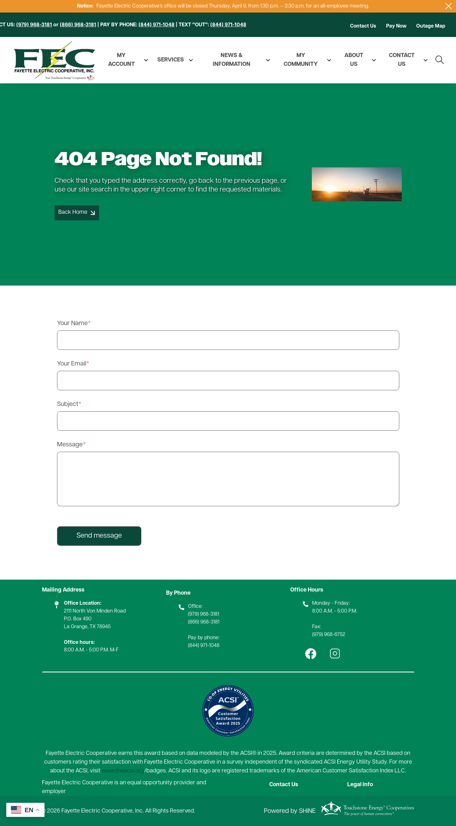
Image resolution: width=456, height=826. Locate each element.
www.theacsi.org (123, 771)
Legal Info (360, 785)
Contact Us (363, 26)
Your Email (71, 364)
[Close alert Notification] (448, 6)
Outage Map (430, 26)
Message (70, 445)
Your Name (72, 323)
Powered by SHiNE (290, 811)
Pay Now (396, 26)
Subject (67, 404)
